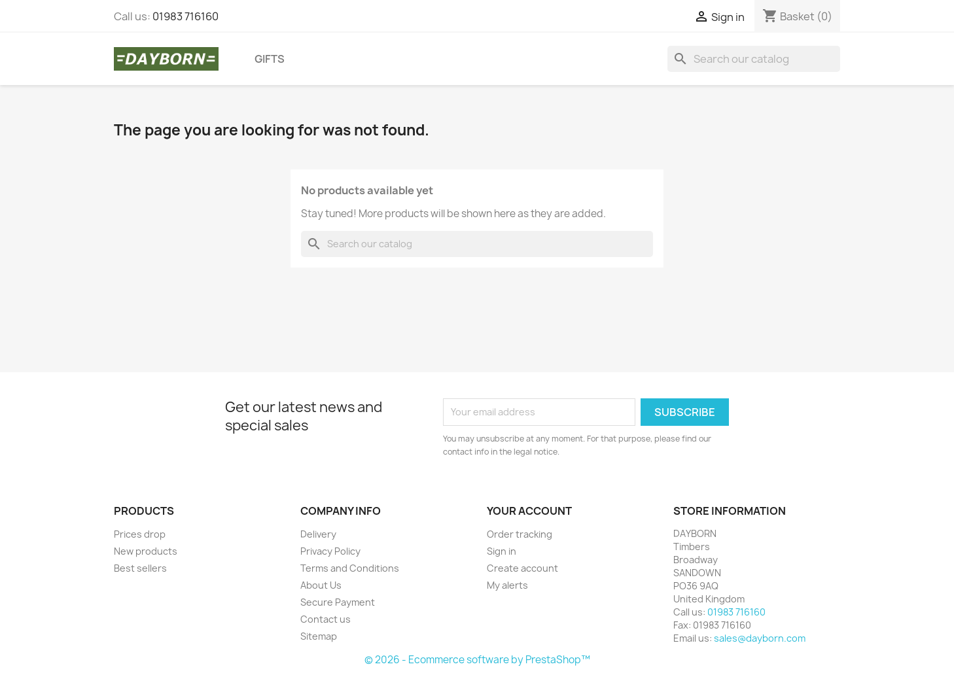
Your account (529, 511)
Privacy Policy (330, 551)
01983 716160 (185, 16)
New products (145, 551)
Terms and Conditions (349, 568)
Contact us (325, 619)
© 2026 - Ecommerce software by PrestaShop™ (477, 660)
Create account (522, 568)
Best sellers (140, 568)
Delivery (318, 534)
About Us (321, 585)
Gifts (270, 59)
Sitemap (318, 636)
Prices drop (140, 534)
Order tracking (519, 534)
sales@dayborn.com (759, 638)
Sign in (501, 551)
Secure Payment (337, 602)
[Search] (753, 59)
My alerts (507, 585)
